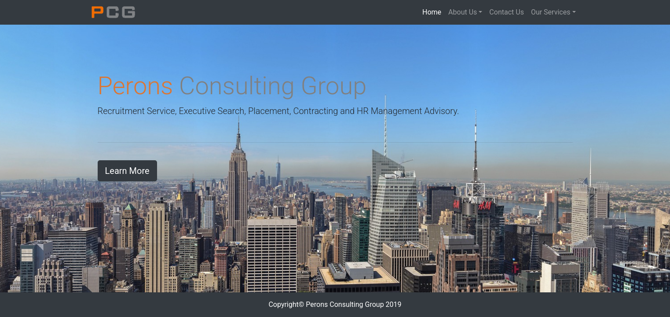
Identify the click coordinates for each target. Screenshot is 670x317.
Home (433, 11)
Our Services (551, 12)
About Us (462, 12)
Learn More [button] (127, 171)
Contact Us (506, 12)
